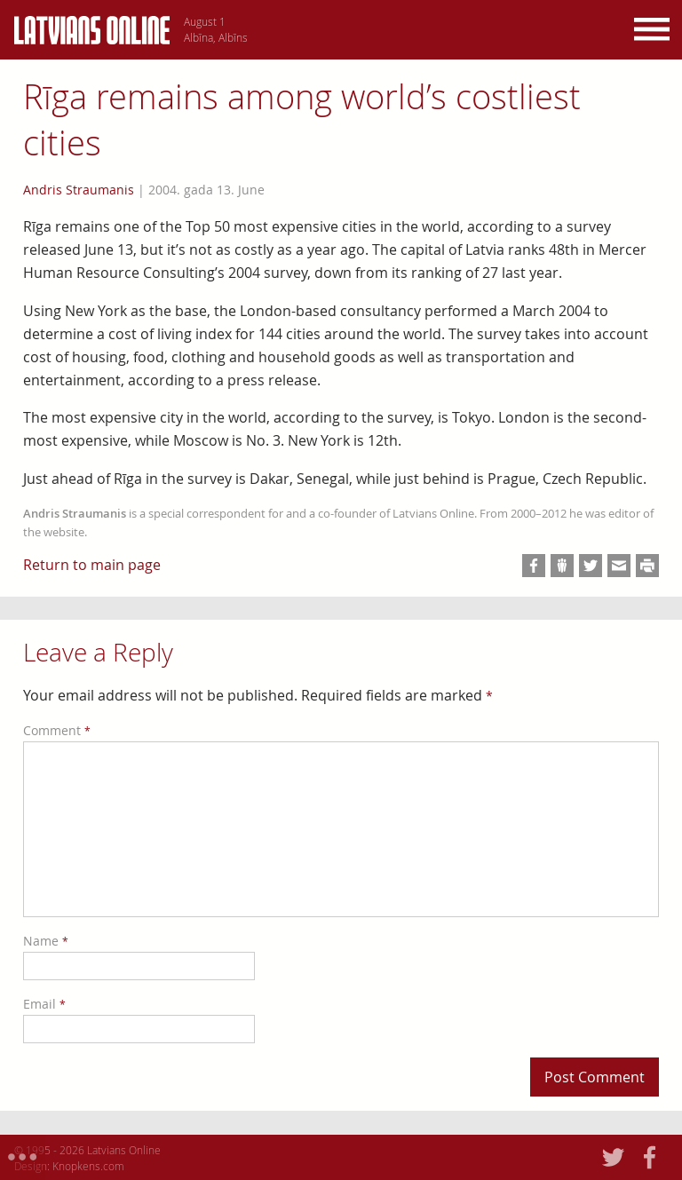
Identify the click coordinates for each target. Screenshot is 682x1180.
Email (44, 1003)
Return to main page (92, 564)
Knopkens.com (88, 1166)
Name (45, 940)
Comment (57, 730)
